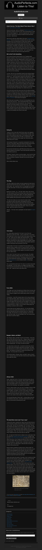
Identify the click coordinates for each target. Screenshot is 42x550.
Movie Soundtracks (30, 494)
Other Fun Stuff (9, 523)
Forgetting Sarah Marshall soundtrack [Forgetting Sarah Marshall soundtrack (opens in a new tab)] (20, 436)
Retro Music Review (10, 524)
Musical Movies (16, 494)
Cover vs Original (9, 515)
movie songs (25, 494)
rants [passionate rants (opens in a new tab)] (13, 259)
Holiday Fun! (9, 516)
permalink (19, 495)
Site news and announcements (12, 525)
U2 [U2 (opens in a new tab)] (26, 259)
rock (34, 494)
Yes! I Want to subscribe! (11, 538)
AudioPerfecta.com (21, 11)
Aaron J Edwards (17, 27)
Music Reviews (9, 519)
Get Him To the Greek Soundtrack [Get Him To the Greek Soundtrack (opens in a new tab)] (16, 437)
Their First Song (9, 526)
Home (8, 21)
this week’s (33, 209)
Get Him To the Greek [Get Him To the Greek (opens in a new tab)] (29, 30)
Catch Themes (24, 547)
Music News (9, 518)
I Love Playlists (9, 517)
